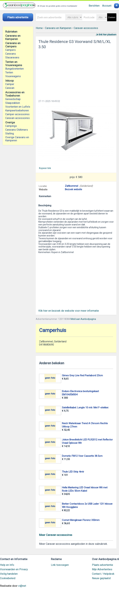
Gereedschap (13, 99)
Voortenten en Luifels (17, 106)
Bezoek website (73, 189)
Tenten (9, 72)
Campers (10, 49)
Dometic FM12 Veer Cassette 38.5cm (82, 455)
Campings (11, 126)
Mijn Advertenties (102, 569)
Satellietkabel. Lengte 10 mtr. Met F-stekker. (85, 407)
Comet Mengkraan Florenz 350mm (81, 520)
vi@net (22, 585)
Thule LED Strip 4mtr (73, 471)
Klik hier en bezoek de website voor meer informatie (68, 310)
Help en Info (7, 564)
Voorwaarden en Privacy (14, 569)
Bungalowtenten (14, 68)
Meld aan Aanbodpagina (83, 319)
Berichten (94, 5)
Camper (9, 84)
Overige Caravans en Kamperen (17, 139)
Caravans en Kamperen (58, 28)
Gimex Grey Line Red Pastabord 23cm (82, 375)
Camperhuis (52, 330)
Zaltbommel (71, 185)
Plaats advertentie (102, 564)
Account (106, 5)
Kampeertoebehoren (17, 110)
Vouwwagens (13, 76)
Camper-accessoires (17, 114)
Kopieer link (45, 168)
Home (39, 28)
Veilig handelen (9, 573)
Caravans (10, 53)
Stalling (9, 133)
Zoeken (111, 17)
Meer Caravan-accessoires (55, 535)
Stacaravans (12, 57)
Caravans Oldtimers (16, 129)
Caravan (9, 88)
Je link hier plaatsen (106, 34)
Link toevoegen (60, 564)
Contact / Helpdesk (103, 573)
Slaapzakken (12, 102)
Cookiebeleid (7, 578)
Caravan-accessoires (17, 118)
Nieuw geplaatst (101, 578)
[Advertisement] (76, 73)
